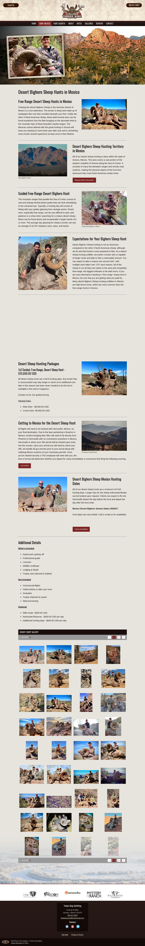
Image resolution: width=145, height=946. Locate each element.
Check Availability (81, 529)
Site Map (65, 935)
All (30, 637)
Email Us (11, 5)
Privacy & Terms (77, 935)
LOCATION (24, 466)
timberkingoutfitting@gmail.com (72, 918)
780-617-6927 (134, 5)
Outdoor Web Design (17, 943)
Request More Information (84, 180)
